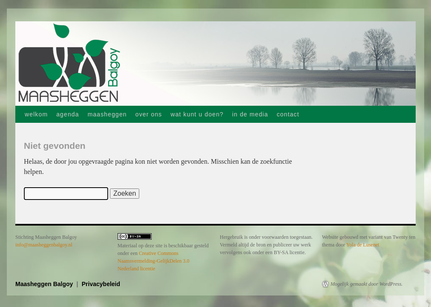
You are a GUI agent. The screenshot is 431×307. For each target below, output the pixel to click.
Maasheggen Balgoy (45, 284)
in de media (250, 114)
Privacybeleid (101, 284)
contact (288, 114)
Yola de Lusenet (362, 245)
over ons (148, 114)
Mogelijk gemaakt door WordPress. (366, 284)
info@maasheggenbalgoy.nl (43, 245)
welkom (36, 114)
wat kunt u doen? (197, 114)
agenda (67, 114)
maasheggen (107, 114)
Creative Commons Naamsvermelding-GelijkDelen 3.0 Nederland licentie (154, 261)
